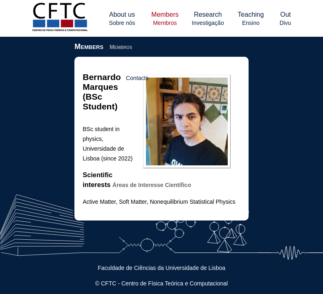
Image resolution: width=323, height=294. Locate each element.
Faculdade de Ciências (127, 268)
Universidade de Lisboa (195, 268)
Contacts (175, 78)
